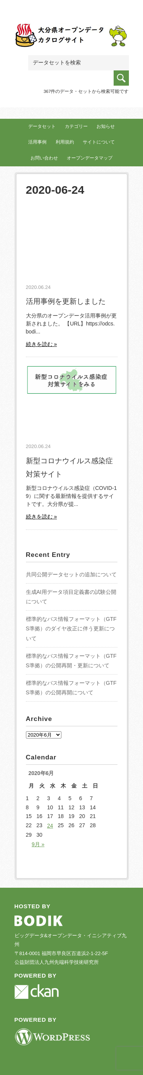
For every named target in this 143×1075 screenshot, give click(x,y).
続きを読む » (41, 344)
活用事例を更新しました (66, 301)
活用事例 (37, 142)
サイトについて (99, 142)
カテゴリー (76, 126)
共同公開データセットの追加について (71, 574)
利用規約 (65, 142)
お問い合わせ (44, 158)
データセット (42, 126)
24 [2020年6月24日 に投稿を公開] (50, 826)
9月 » (38, 844)
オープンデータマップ (89, 158)
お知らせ (105, 126)
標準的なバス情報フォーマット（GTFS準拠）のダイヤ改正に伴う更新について (71, 628)
